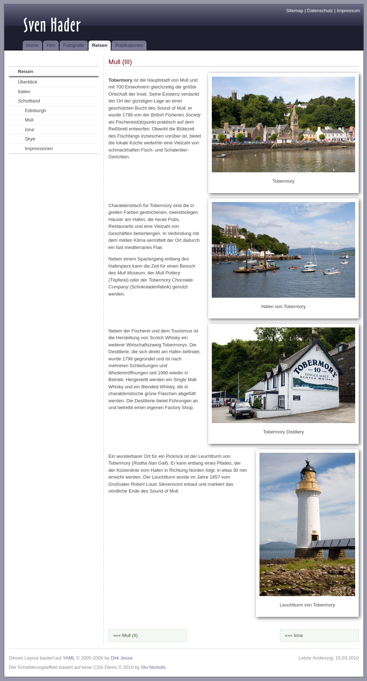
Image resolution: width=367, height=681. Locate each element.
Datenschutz (320, 10)
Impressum (348, 10)
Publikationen (129, 45)
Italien (24, 91)
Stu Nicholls (153, 667)
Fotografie (73, 45)
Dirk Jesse (122, 658)
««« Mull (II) (125, 635)
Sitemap (295, 10)
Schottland (29, 101)
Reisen (100, 45)
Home (32, 45)
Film (51, 45)
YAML (69, 658)
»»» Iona (294, 635)
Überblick (27, 82)
